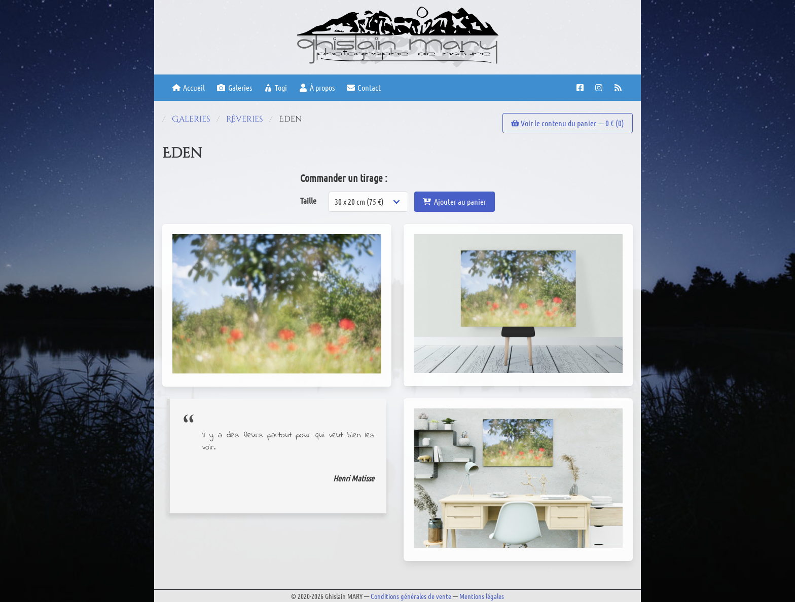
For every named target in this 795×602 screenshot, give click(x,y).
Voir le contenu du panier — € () (567, 123)
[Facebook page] (581, 87)
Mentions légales (481, 595)
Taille (308, 200)
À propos (317, 87)
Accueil (188, 87)
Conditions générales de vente (411, 595)
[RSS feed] (619, 87)
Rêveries (244, 119)
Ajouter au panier (454, 201)
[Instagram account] (600, 87)
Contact (364, 87)
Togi (275, 87)
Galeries (234, 87)
